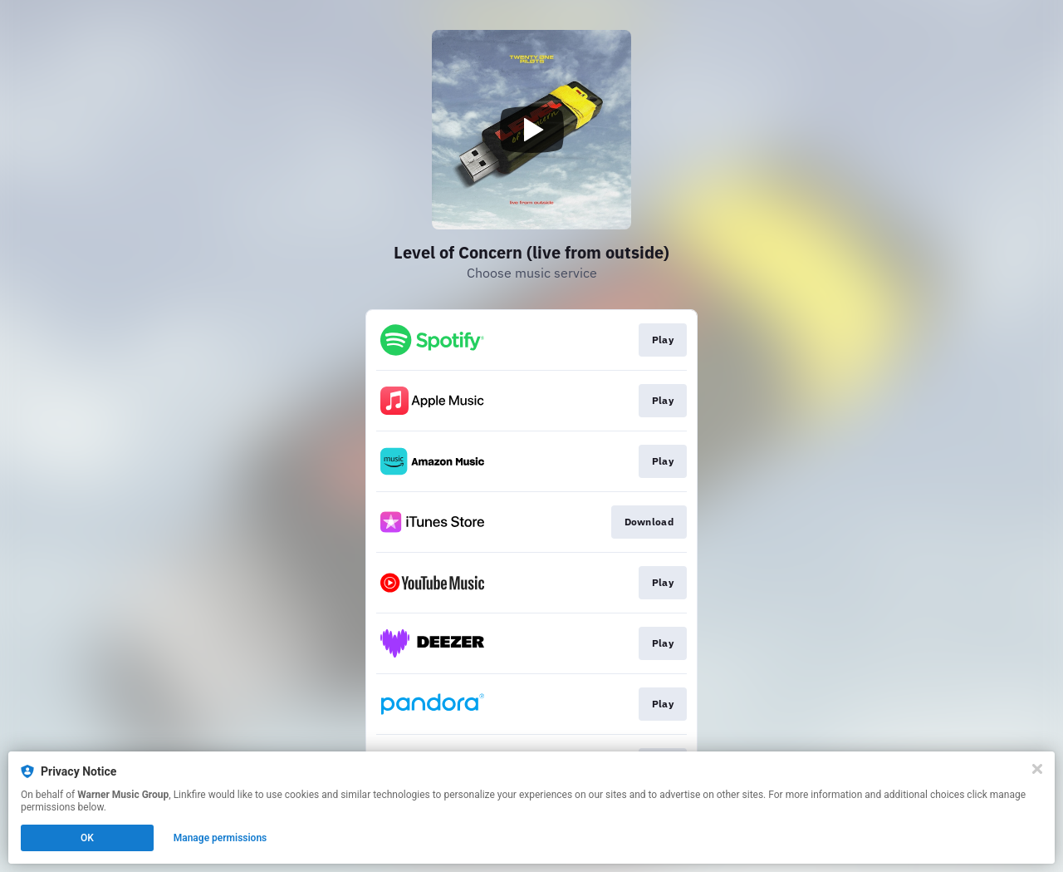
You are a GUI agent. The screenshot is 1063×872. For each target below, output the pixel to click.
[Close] (1037, 769)
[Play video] (531, 129)
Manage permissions (220, 838)
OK (87, 838)
